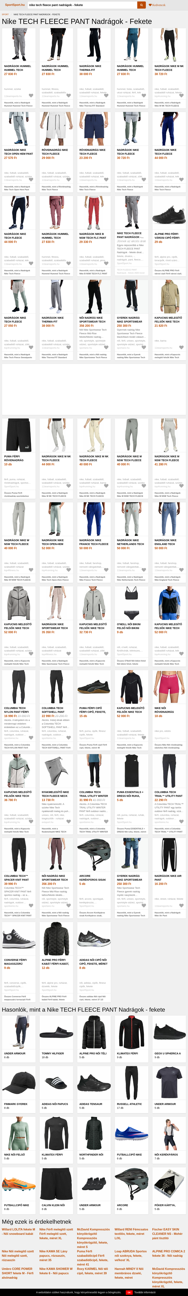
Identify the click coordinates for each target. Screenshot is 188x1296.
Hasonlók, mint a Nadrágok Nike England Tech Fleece (168, 578)
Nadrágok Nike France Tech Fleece (93, 542)
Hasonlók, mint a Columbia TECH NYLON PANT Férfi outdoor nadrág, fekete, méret (18, 748)
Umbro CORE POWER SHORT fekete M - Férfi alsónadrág (17, 1273)
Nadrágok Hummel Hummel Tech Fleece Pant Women (56, 70)
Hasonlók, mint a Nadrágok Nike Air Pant (168, 914)
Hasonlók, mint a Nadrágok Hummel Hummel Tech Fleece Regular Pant (131, 106)
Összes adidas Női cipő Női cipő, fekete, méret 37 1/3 (92, 998)
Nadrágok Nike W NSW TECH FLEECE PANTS (16, 544)
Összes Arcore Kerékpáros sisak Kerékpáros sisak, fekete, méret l (92, 916)
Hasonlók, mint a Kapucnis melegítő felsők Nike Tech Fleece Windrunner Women (17, 664)
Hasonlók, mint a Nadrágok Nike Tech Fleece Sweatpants (18, 356)
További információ (145, 1292)
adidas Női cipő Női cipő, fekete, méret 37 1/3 (93, 963)
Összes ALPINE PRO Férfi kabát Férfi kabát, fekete (54, 998)
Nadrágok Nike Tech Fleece (128, 151)
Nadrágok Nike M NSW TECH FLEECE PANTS (129, 460)
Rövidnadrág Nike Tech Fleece (55, 151)
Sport (5, 14)
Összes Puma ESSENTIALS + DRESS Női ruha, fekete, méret (131, 830)
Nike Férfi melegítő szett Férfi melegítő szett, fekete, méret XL (56, 1234)
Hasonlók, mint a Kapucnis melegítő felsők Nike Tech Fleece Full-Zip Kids (92, 664)
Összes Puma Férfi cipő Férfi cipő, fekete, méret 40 (93, 746)
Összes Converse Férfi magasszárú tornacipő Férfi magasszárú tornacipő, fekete (18, 999)
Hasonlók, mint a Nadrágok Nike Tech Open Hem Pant (17, 188)
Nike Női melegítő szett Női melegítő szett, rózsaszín (18, 1256)
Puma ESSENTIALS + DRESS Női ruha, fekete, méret (130, 796)
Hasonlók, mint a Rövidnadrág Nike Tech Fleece (56, 188)
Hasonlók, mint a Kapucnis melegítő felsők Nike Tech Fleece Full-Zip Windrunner (168, 664)
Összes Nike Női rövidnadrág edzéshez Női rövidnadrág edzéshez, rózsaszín (168, 748)
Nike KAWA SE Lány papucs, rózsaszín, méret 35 (53, 1256)
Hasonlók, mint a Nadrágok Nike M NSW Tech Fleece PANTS (168, 496)
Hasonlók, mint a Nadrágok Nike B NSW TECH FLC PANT (93, 272)
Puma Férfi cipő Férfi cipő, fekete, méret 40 (92, 712)
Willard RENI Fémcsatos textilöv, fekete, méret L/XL (131, 1234)
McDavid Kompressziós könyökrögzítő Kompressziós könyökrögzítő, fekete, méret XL (168, 1277)
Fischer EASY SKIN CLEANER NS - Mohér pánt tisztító (167, 1234)
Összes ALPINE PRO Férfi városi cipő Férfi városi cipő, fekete (168, 273)
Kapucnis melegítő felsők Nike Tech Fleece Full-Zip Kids (93, 628)
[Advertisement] (94, 389)
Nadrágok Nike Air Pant (168, 877)
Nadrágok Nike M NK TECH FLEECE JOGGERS (169, 70)
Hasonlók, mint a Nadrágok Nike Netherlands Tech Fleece (131, 578)
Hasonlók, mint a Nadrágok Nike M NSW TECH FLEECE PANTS (130, 496)
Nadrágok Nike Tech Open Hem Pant (18, 151)
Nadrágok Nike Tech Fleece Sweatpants (15, 321)
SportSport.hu (15, 4)
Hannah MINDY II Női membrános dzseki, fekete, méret (129, 1273)
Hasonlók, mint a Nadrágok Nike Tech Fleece (130, 188)
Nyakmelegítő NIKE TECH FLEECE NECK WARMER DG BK (55, 796)
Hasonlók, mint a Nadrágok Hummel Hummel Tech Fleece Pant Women (56, 106)
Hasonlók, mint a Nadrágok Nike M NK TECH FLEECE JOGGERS (168, 106)
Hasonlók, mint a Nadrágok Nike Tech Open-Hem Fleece (55, 578)
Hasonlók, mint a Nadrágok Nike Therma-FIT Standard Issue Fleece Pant (92, 106)
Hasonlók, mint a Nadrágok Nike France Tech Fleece (92, 578)
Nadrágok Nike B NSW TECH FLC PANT (92, 235)
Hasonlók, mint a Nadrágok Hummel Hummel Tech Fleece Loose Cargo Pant (18, 106)
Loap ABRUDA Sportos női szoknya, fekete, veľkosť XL (131, 1256)
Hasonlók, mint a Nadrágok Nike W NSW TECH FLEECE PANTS (17, 580)
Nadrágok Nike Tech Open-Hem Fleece (53, 544)
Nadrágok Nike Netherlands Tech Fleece (130, 544)
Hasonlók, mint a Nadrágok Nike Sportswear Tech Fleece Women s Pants (55, 664)
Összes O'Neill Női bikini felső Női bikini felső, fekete (131, 662)
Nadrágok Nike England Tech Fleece (166, 544)
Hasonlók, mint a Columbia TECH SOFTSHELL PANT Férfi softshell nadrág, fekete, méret (56, 748)
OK (129, 1292)
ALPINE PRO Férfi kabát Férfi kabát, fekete (55, 963)
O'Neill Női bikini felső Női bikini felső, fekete (129, 628)
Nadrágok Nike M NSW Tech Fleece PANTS (167, 460)
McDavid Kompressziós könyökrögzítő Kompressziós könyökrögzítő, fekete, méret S (93, 1238)
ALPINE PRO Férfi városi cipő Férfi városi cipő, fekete (169, 237)
